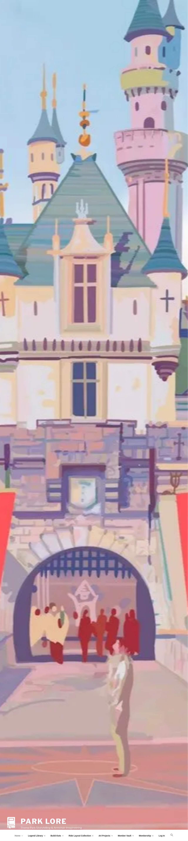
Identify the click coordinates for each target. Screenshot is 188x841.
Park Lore (44, 815)
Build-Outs (57, 836)
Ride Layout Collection (81, 836)
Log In (162, 836)
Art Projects (106, 836)
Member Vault (126, 836)
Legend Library (37, 836)
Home (19, 836)
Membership (146, 836)
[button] (172, 835)
